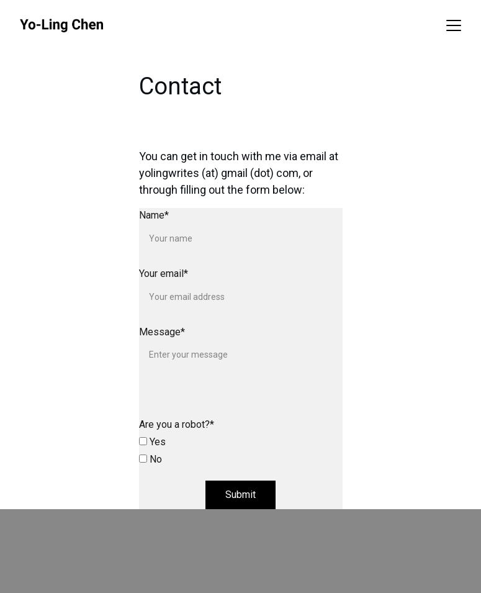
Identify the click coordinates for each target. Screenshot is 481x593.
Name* (154, 215)
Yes (152, 442)
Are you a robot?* (176, 424)
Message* (162, 332)
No (150, 459)
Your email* (163, 273)
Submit (240, 494)
